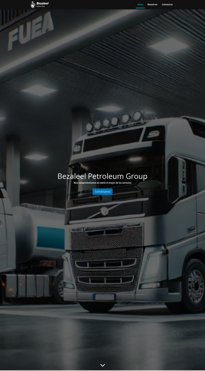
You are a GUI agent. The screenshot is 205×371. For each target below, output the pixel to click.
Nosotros (152, 4)
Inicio (140, 4)
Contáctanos (102, 191)
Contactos (167, 4)
